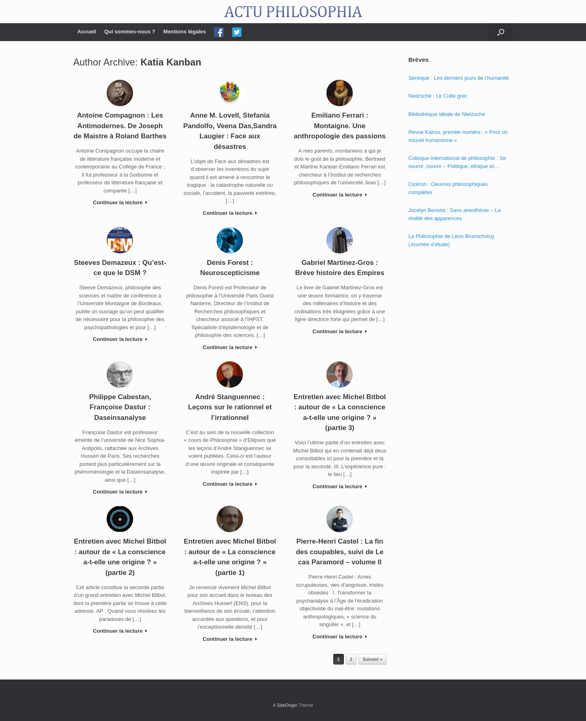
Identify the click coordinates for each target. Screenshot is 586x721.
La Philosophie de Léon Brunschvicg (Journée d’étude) (451, 240)
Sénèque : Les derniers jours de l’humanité (458, 78)
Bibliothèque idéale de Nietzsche (446, 114)
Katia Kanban (170, 62)
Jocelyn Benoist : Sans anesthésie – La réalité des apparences (454, 214)
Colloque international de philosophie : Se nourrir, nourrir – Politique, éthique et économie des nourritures (457, 162)
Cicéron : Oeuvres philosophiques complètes (448, 188)
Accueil (86, 31)
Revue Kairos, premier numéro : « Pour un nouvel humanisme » (457, 136)
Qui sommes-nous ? (129, 31)
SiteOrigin (287, 705)
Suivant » (373, 659)
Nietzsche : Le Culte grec (437, 96)
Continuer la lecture (120, 202)
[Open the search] (501, 32)
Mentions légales (184, 31)
